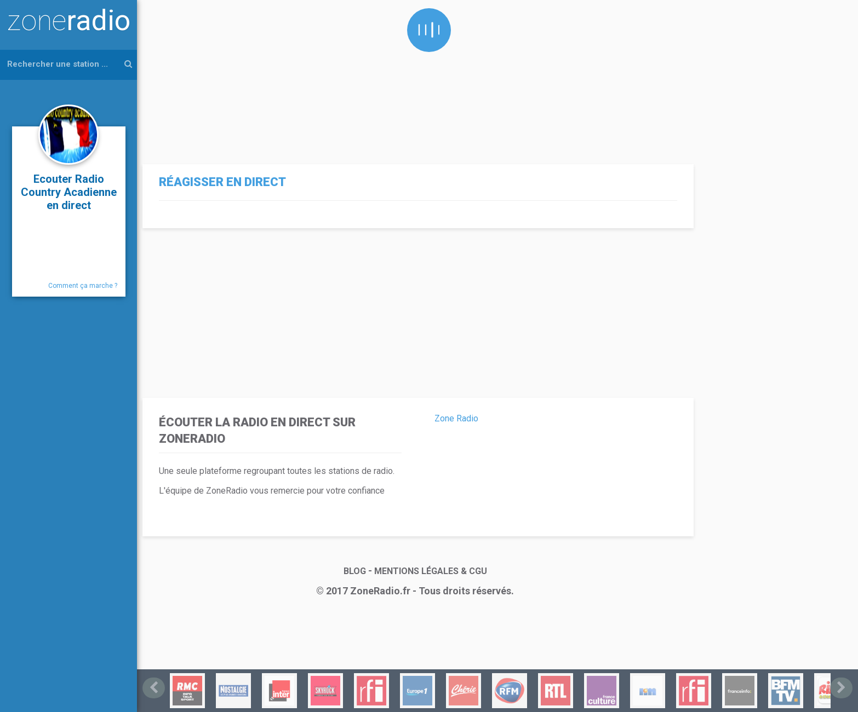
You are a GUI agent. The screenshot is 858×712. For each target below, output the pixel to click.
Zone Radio (456, 418)
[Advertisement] (415, 76)
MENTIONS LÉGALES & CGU (430, 571)
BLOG (355, 571)
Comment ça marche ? (82, 286)
